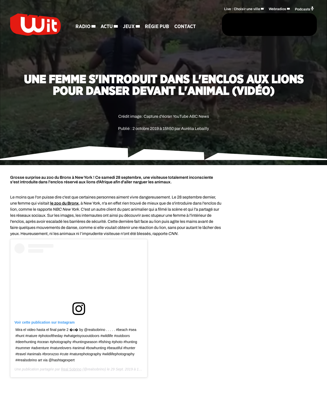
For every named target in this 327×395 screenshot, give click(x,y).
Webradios (277, 9)
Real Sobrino (71, 369)
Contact (185, 26)
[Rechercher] (207, 24)
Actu (107, 26)
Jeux (129, 26)
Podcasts (304, 8)
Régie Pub (157, 26)
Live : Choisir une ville (242, 9)
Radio (82, 26)
